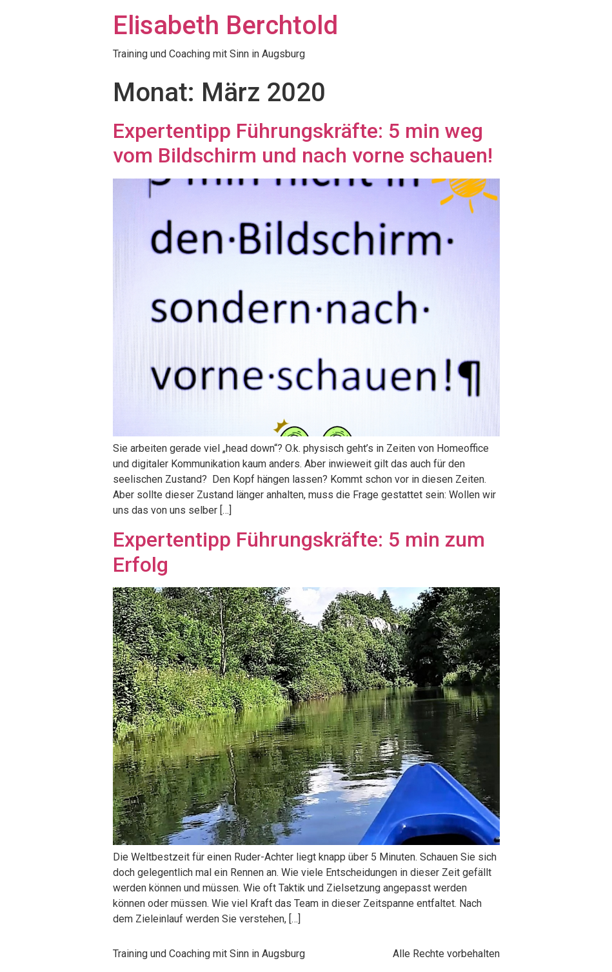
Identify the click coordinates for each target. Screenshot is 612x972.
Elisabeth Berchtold (225, 25)
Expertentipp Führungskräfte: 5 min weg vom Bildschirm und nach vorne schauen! (303, 143)
